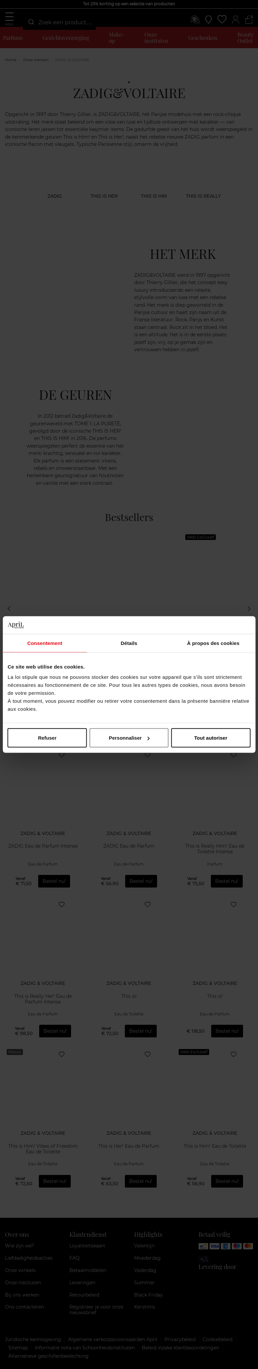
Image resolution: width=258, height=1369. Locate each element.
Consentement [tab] (44, 643)
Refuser (47, 738)
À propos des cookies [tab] (213, 643)
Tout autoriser (210, 738)
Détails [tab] (129, 643)
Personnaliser (129, 738)
